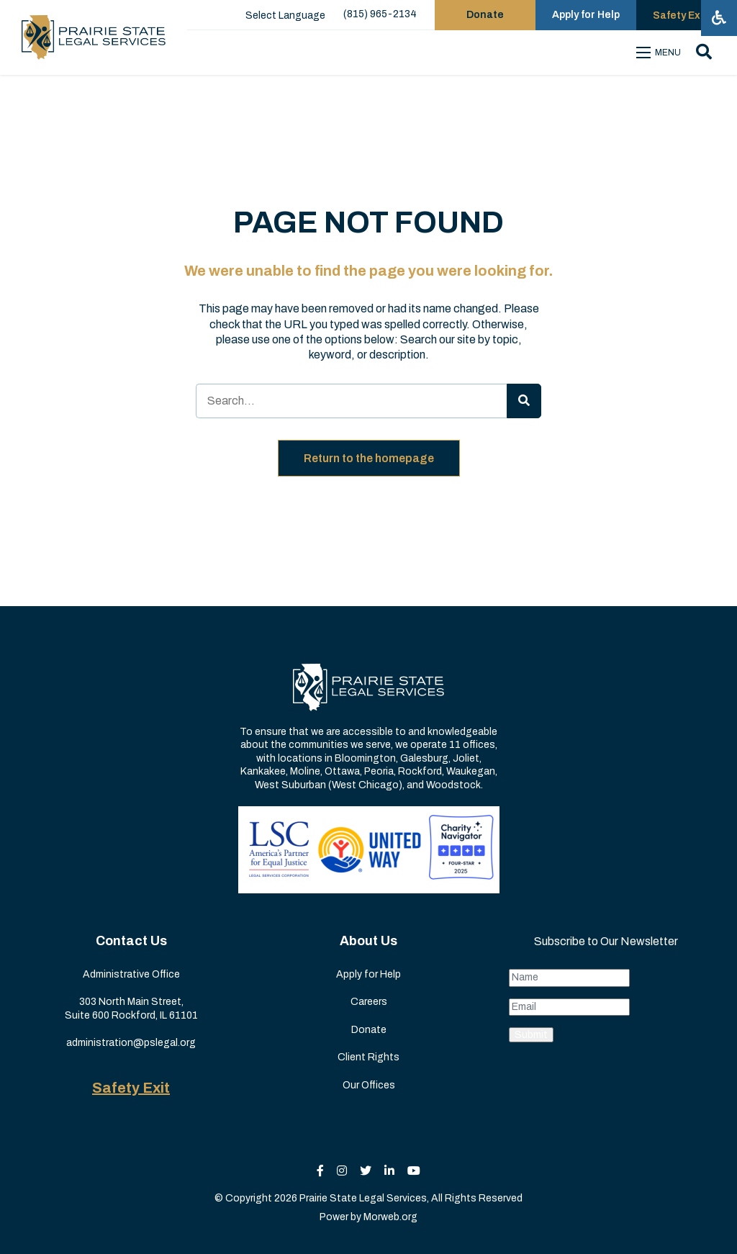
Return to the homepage (369, 458)
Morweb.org (390, 1217)
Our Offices (369, 1085)
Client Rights (368, 1057)
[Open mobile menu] (660, 52)
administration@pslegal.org (131, 1042)
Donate (368, 1029)
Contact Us (131, 941)
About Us (368, 941)
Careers (369, 1001)
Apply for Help (368, 974)
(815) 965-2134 (380, 14)
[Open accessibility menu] (719, 18)
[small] (320, 1171)
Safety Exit (131, 1088)
